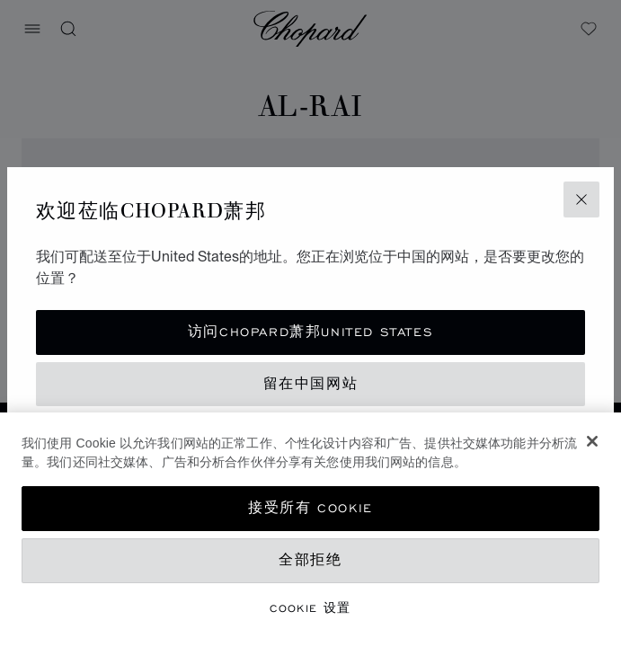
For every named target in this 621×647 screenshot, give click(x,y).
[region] (310, 529)
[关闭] (592, 441)
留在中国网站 (311, 384)
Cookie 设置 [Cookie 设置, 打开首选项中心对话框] (310, 608)
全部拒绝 (310, 560)
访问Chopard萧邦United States (310, 332)
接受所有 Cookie (310, 508)
